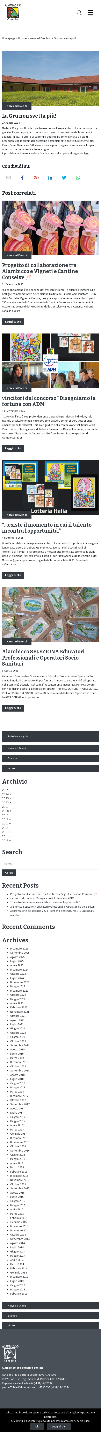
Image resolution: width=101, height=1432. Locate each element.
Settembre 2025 (20, 952)
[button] (6, 790)
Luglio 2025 (17, 961)
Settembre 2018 (20, 1070)
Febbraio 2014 (18, 1268)
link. (86, 153)
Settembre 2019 (20, 1045)
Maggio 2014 (17, 1255)
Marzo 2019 (17, 1058)
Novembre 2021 (19, 1011)
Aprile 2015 (16, 1209)
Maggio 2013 (17, 1289)
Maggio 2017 (17, 1121)
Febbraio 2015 (18, 1218)
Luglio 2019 (17, 1054)
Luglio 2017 (17, 1112)
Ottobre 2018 (18, 1066)
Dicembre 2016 (19, 1138)
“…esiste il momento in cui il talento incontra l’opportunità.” (47, 528)
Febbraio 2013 (18, 1293)
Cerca (9, 872)
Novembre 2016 (19, 1142)
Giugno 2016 (17, 1154)
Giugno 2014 (17, 1251)
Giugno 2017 (17, 1117)
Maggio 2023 (17, 986)
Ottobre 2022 (18, 995)
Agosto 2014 (17, 1243)
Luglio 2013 (17, 1281)
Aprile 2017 (16, 1125)
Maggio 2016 (17, 1159)
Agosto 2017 (17, 1108)
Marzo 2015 (17, 1214)
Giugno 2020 (17, 1037)
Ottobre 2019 (18, 1041)
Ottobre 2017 (18, 1100)
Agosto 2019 (17, 1049)
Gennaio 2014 (18, 1272)
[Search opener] (79, 13)
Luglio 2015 (17, 1197)
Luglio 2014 (17, 1247)
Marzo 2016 (17, 1167)
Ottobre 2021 (18, 1016)
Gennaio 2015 (18, 1222)
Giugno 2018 (17, 1083)
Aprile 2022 (16, 1003)
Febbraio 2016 (18, 1171)
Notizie (22, 38)
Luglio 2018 (17, 1079)
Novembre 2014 (19, 1230)
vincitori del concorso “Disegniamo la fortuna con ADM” (49, 401)
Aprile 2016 (16, 1163)
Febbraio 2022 (18, 1007)
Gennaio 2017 (18, 1133)
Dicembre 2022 (19, 990)
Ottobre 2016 (18, 1146)
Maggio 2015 (17, 1205)
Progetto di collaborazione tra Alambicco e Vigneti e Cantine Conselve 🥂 (40, 271)
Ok (37, 1426)
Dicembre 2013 (19, 1276)
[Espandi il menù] (90, 13)
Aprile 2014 (16, 1260)
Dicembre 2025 (19, 948)
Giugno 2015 (17, 1201)
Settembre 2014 (20, 1239)
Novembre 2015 (19, 1180)
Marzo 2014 (17, 1264)
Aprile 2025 (16, 965)
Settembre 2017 (20, 1104)
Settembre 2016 (20, 1150)
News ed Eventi (39, 38)
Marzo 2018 (17, 1091)
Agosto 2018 (17, 1075)
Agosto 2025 (17, 957)
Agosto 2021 (17, 1020)
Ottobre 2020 (18, 1033)
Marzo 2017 (17, 1129)
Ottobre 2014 (18, 1234)
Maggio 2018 (17, 1087)
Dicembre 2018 (19, 1062)
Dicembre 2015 (19, 1176)
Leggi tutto (13, 321)
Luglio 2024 (17, 978)
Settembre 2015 (20, 1188)
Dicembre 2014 (19, 1226)
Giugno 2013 (17, 1285)
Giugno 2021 (17, 1028)
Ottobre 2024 (18, 974)
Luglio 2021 (17, 1024)
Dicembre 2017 (19, 1096)
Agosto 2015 (17, 1192)
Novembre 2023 (19, 982)
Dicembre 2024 (19, 969)
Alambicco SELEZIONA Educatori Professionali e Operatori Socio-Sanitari (43, 658)
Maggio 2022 (17, 999)
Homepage (8, 38)
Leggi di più (59, 1426)
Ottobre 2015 (18, 1184)
